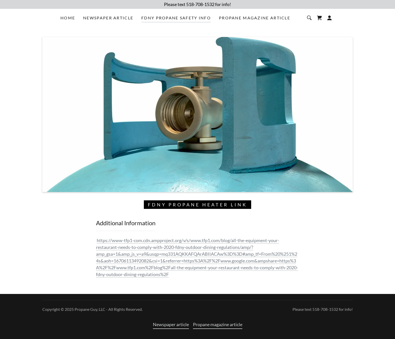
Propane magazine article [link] (254, 17)
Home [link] (67, 17)
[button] (329, 18)
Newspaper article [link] (108, 17)
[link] (319, 18)
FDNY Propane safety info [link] (176, 17)
